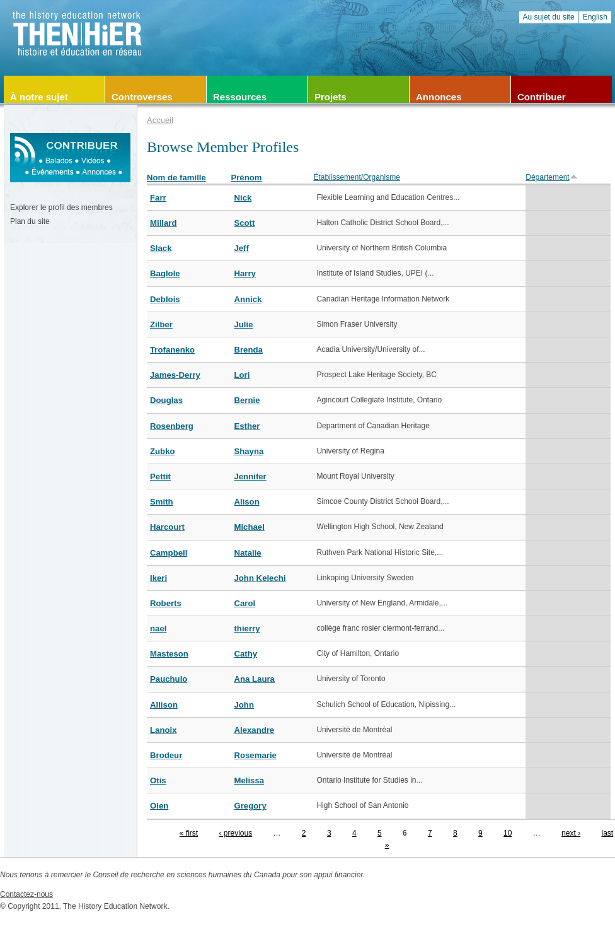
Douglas (166, 400)
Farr (158, 197)
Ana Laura (254, 679)
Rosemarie (255, 755)
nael (158, 628)
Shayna (248, 451)
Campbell (168, 553)
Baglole (165, 273)
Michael (249, 527)
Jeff (241, 248)
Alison (246, 501)
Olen (159, 805)
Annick (248, 299)
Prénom (246, 177)
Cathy (245, 653)
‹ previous (235, 833)
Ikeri (158, 578)
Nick (242, 197)
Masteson (169, 653)
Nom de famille (176, 177)
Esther (247, 426)
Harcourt (167, 527)
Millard (163, 223)
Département (551, 177)
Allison (164, 705)
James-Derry (175, 375)
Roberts (165, 603)
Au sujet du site (549, 17)
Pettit (160, 476)
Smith (161, 501)
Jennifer (250, 476)
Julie (243, 324)
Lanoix (163, 730)
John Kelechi (259, 578)
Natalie (247, 553)
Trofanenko (172, 349)
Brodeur (166, 755)
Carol (244, 603)
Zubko (162, 451)
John (244, 705)
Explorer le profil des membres (61, 207)
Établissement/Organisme (356, 177)
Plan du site (30, 221)
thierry (247, 628)
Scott (244, 223)
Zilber (161, 324)
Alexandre (254, 730)
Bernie (247, 400)
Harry (244, 273)
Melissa (249, 780)
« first (189, 833)
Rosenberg (171, 426)
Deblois (165, 299)
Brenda (248, 349)
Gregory (250, 805)
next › (570, 833)
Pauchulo (168, 679)
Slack (160, 248)
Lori (242, 375)
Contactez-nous (26, 894)
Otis (158, 780)
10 (507, 833)
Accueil (160, 120)
